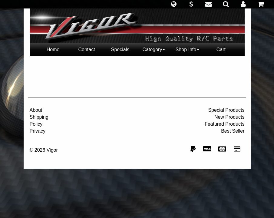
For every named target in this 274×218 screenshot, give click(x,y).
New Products (229, 117)
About (36, 110)
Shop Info (188, 49)
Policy (36, 124)
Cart (221, 49)
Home (53, 49)
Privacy (37, 131)
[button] (173, 4)
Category (154, 49)
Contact (86, 49)
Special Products (226, 110)
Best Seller (232, 131)
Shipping (39, 117)
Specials (120, 49)
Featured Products (225, 124)
